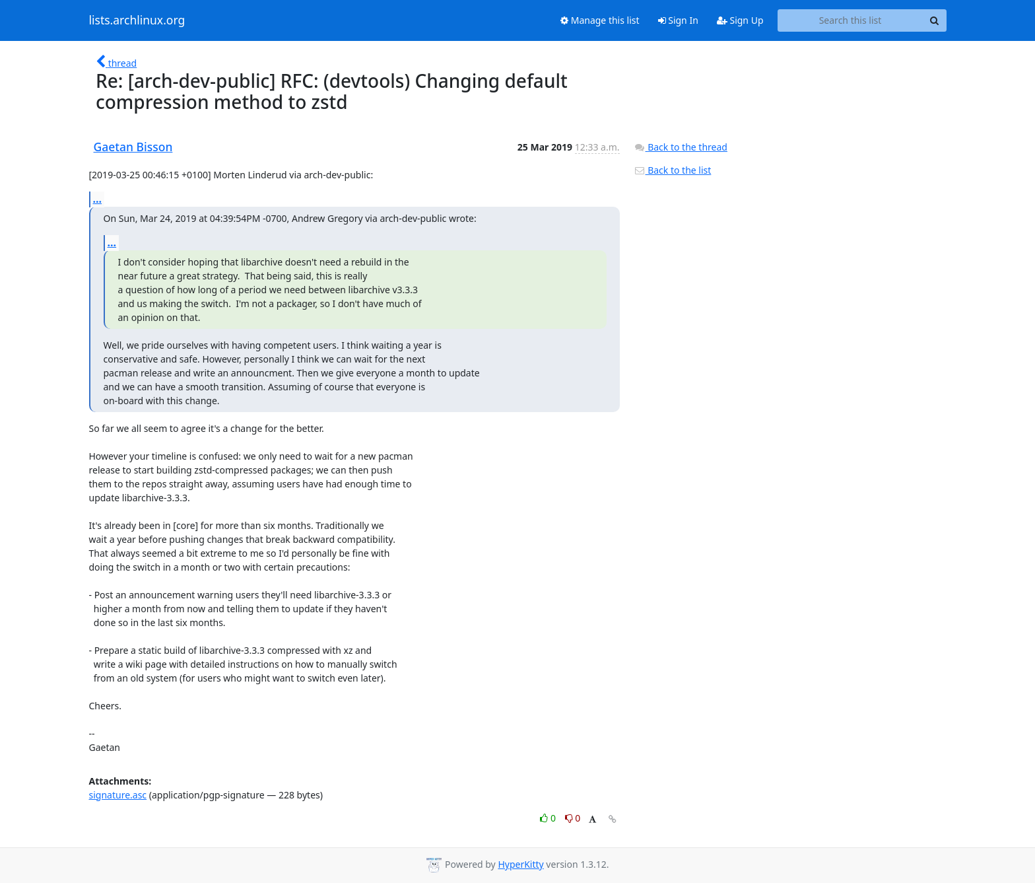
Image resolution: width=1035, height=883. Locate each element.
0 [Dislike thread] (573, 818)
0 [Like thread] (549, 818)
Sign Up (740, 20)
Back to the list (673, 170)
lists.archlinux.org (137, 20)
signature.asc (118, 795)
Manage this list (600, 20)
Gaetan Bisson (133, 147)
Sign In (678, 20)
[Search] (935, 20)
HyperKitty (520, 864)
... (97, 199)
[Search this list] (850, 20)
